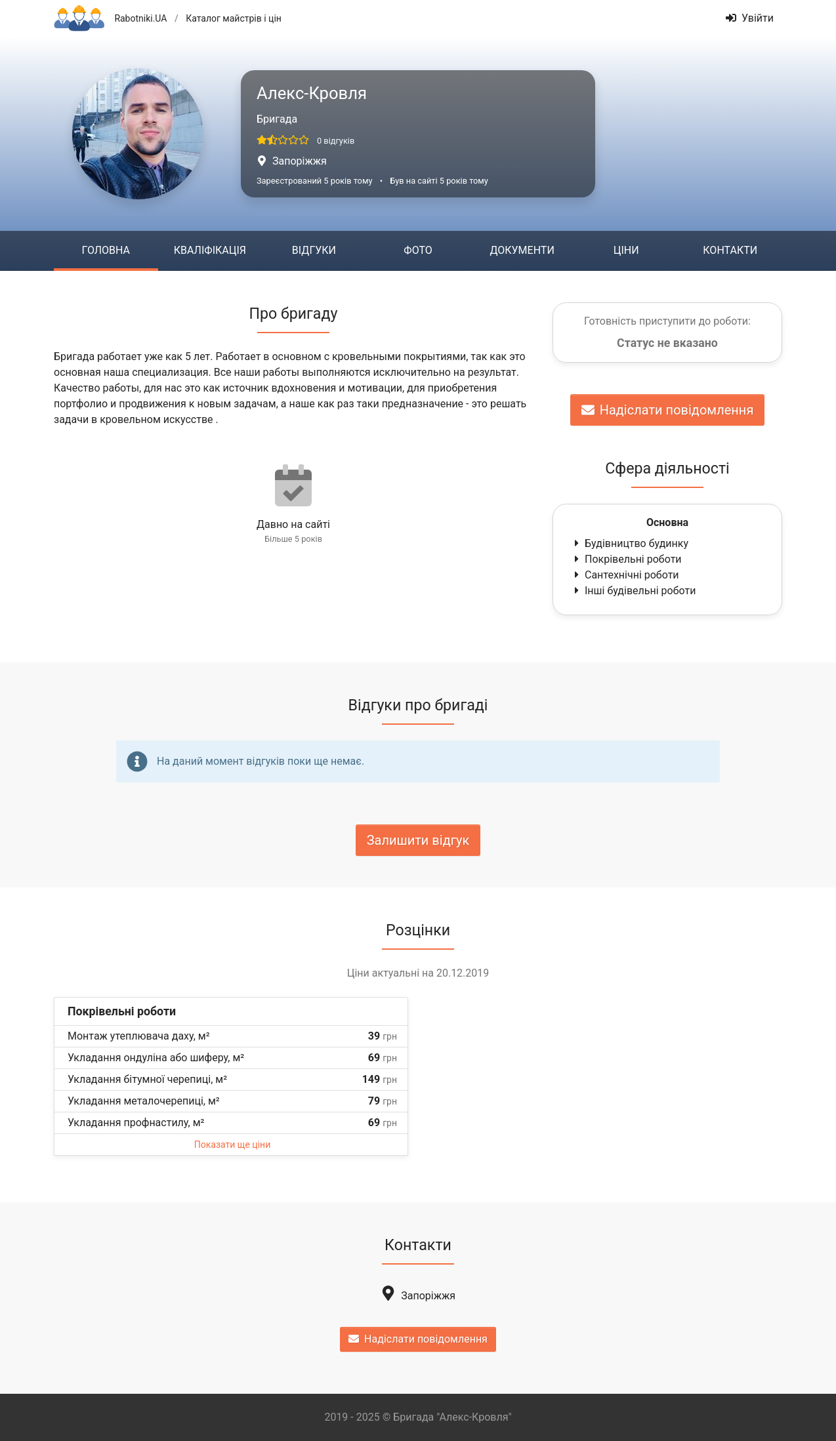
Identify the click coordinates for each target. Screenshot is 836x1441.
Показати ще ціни (232, 1144)
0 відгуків (335, 141)
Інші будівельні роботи (634, 590)
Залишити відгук (418, 840)
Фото (418, 250)
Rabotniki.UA (140, 18)
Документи (522, 250)
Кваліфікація (210, 250)
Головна (106, 250)
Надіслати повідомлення (667, 410)
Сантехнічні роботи (625, 575)
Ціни (626, 250)
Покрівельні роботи (627, 559)
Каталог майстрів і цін (234, 18)
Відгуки (314, 250)
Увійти (750, 18)
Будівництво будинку (630, 543)
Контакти (730, 250)
